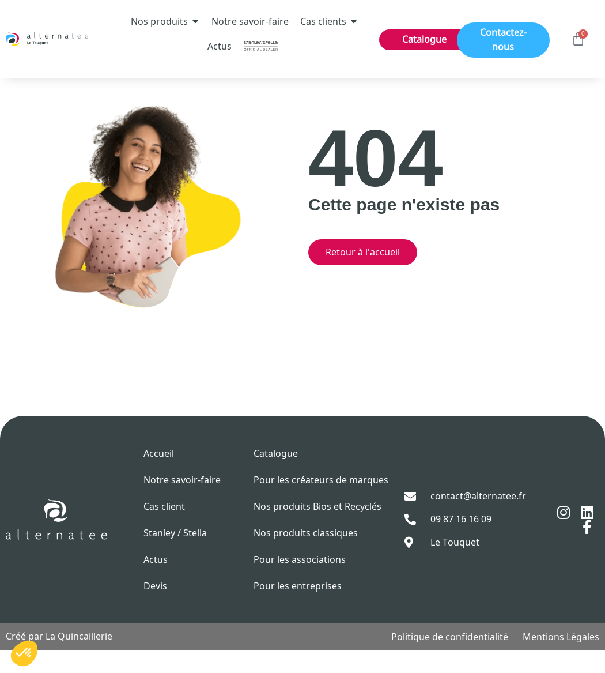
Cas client (164, 529)
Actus (155, 582)
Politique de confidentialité (449, 659)
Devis (155, 609)
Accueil (158, 476)
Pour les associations (300, 582)
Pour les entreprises (298, 609)
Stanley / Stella (175, 556)
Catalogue (276, 476)
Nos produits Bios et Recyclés (317, 529)
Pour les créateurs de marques (321, 503)
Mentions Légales (561, 659)
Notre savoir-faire (182, 503)
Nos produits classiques (306, 556)
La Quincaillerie (79, 659)
